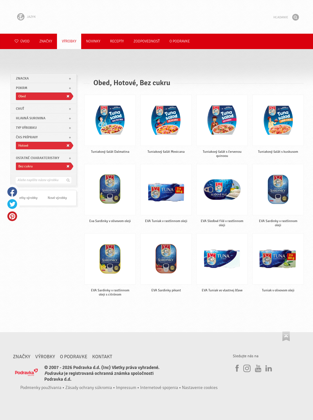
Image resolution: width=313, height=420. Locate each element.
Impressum (126, 387)
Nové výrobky (57, 198)
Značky (45, 41)
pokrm (21, 88)
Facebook (12, 192)
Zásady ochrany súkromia (88, 387)
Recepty (117, 41)
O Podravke (179, 41)
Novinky (93, 41)
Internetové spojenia (159, 387)
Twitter (12, 204)
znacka (22, 78)
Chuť (20, 109)
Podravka (156, 16)
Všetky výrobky (27, 198)
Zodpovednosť (147, 41)
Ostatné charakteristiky (37, 158)
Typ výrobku (26, 128)
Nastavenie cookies (200, 387)
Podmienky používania (40, 387)
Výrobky (69, 41)
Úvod (22, 41)
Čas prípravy (27, 137)
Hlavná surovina (30, 118)
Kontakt (102, 357)
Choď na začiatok (286, 336)
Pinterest (12, 216)
